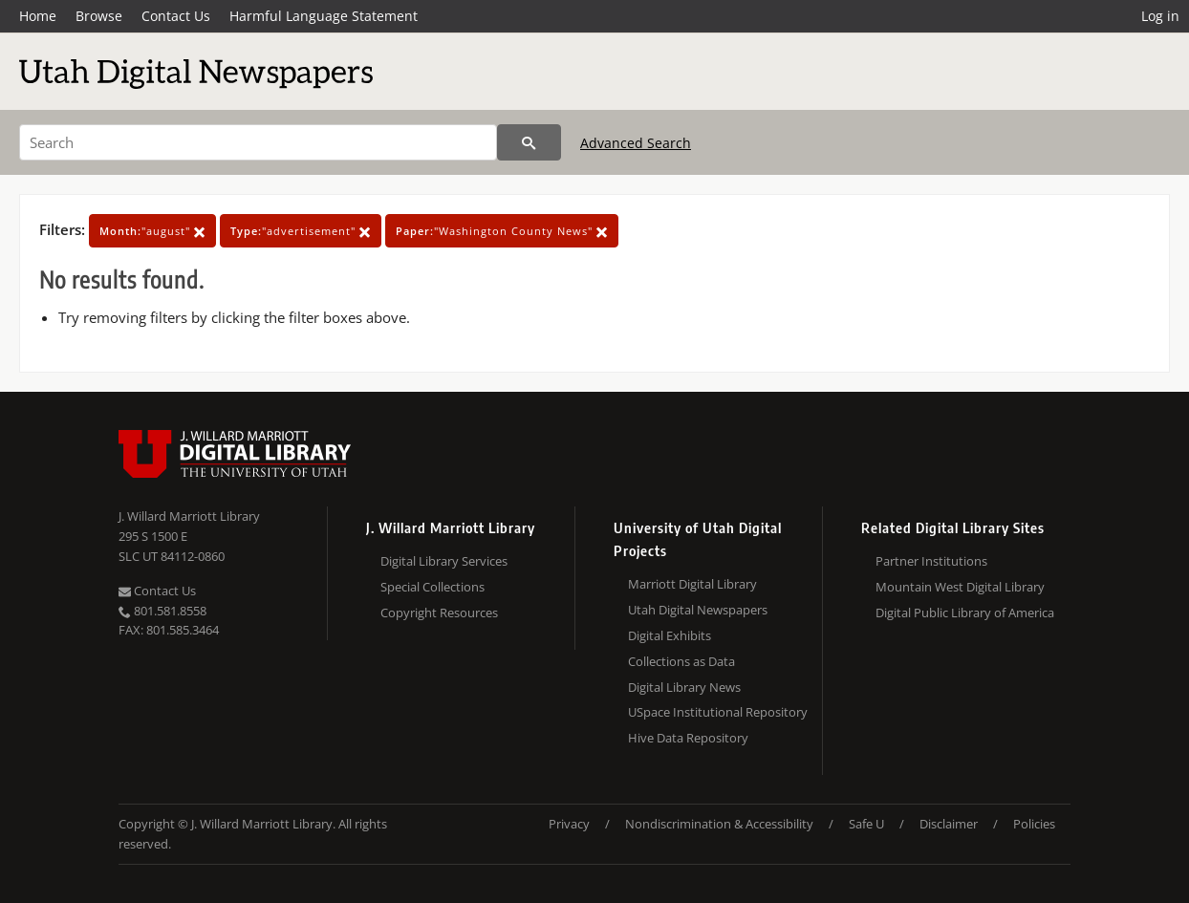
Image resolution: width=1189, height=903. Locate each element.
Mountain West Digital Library (960, 586)
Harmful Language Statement (323, 16)
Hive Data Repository (688, 737)
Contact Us (175, 16)
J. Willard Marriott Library (189, 516)
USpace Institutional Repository (718, 711)
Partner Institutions (931, 561)
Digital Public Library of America (965, 612)
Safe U (866, 823)
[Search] (258, 142)
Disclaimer (948, 823)
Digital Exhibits (669, 635)
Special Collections (432, 586)
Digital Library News (684, 687)
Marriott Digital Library (692, 583)
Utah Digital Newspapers (697, 609)
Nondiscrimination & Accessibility (719, 823)
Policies (1034, 823)
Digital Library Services (444, 561)
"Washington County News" (502, 231)
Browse (99, 16)
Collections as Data (681, 661)
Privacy (569, 823)
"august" (152, 231)
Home (37, 16)
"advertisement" (300, 231)
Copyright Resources (439, 612)
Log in (1160, 16)
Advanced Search (635, 143)
